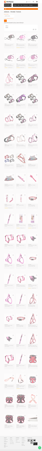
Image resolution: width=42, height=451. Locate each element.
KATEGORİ (8, 5)
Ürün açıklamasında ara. (8, 18)
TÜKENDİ (11, 110)
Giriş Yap (28, 1)
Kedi (19, 5)
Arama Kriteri (6, 14)
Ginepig (30, 5)
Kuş (21, 5)
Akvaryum (25, 5)
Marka (7, 27)
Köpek (15, 5)
